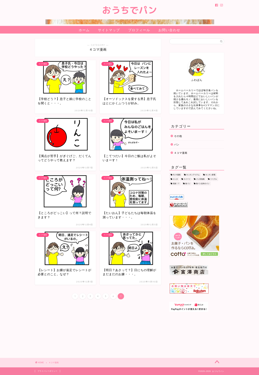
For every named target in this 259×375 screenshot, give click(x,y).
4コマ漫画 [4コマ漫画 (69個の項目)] (176, 175)
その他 (178, 136)
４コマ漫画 (180, 152)
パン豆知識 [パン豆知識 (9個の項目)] (200, 179)
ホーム (84, 30)
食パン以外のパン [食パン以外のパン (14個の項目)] (202, 183)
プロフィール (139, 30)
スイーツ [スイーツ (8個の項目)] (187, 179)
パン (176, 144)
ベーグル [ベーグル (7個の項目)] (213, 179)
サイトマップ (109, 30)
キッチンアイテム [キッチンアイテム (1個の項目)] (193, 175)
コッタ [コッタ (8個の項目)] (175, 179)
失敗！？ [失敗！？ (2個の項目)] (176, 183)
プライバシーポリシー (47, 371)
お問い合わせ (169, 30)
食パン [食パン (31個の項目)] (187, 183)
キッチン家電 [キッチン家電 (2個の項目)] (210, 175)
